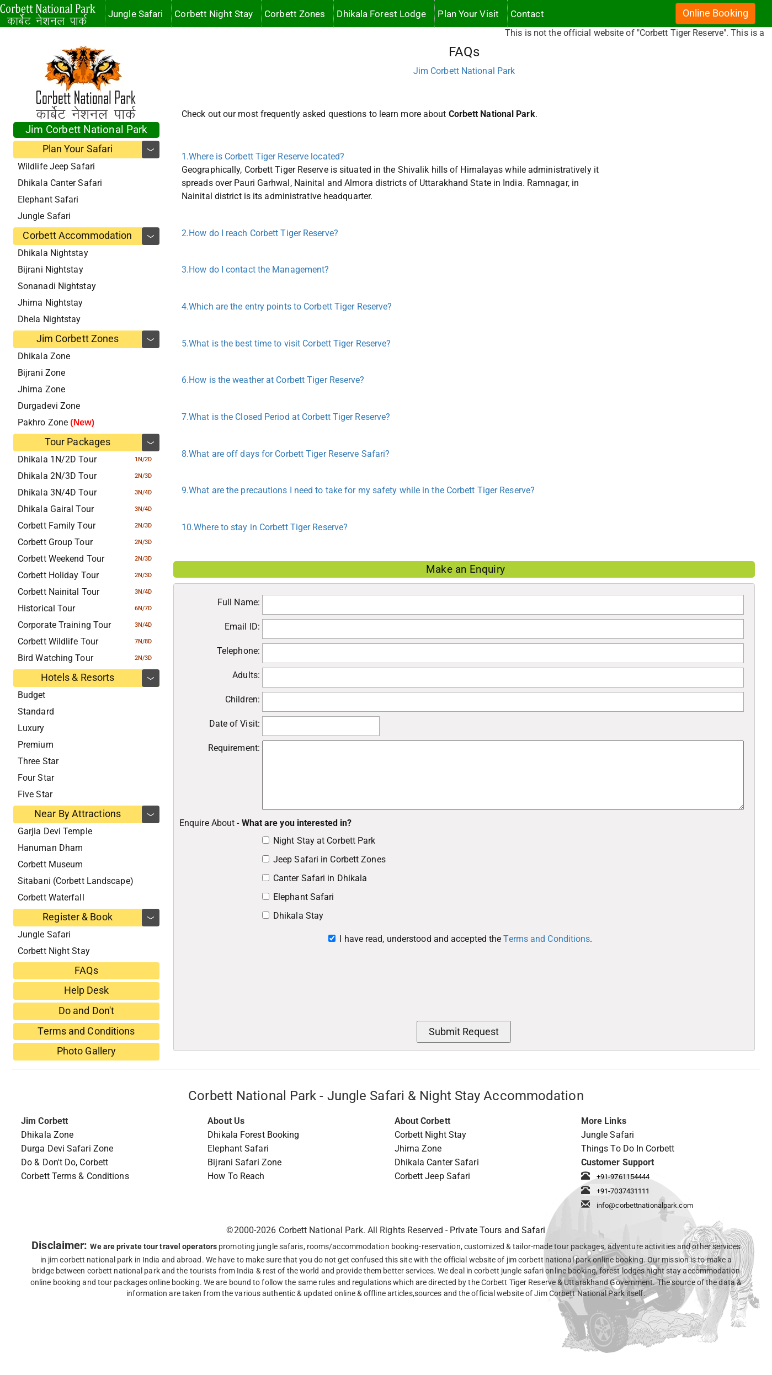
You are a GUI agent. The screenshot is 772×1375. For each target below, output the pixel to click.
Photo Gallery (86, 1051)
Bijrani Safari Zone (244, 1162)
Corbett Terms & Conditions (75, 1176)
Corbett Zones (294, 13)
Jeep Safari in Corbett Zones (329, 859)
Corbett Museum (50, 864)
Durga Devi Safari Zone (67, 1148)
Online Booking (715, 13)
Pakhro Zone (56, 422)
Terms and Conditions (86, 1031)
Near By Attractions (77, 813)
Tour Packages (77, 441)
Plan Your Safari (77, 148)
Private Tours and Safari (497, 1230)
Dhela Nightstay (49, 319)
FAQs (86, 970)
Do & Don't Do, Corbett (64, 1162)
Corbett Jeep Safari (433, 1176)
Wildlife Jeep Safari (56, 166)
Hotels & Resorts (78, 677)
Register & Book (77, 917)
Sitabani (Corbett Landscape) (76, 881)
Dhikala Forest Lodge (381, 13)
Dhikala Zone (44, 356)
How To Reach (235, 1176)
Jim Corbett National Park (86, 129)
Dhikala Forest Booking (253, 1134)
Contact (527, 13)
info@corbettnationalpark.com (645, 1205)
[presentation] (464, 986)
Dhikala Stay (298, 915)
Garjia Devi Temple (55, 831)
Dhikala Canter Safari (60, 183)
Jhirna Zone (41, 389)
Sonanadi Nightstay (57, 286)
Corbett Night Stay (54, 951)
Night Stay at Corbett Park (324, 840)
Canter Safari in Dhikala (320, 878)
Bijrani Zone (41, 372)
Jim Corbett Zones (77, 338)
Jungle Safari (44, 216)
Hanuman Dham (50, 848)
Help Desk (86, 990)
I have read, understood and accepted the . (465, 939)
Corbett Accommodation (77, 235)
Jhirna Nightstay (50, 302)
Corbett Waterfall (51, 897)
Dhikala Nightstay (53, 253)
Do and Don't (86, 1010)
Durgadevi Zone (49, 406)
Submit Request (464, 1031)
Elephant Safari (48, 199)
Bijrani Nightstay (50, 269)
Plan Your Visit (468, 13)
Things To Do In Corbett (627, 1148)
